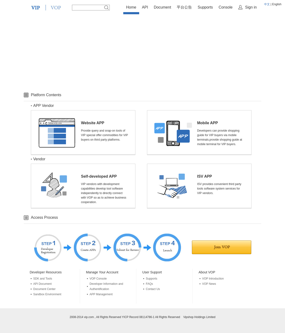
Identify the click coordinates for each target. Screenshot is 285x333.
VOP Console (98, 278)
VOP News (209, 283)
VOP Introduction (213, 278)
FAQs (149, 283)
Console (225, 7)
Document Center (44, 289)
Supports (205, 7)
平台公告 (184, 7)
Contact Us (153, 289)
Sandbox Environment (47, 294)
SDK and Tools (42, 278)
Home (131, 7)
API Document (42, 283)
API (145, 7)
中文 (267, 4)
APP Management (101, 294)
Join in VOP (221, 247)
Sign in (251, 7)
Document (162, 7)
